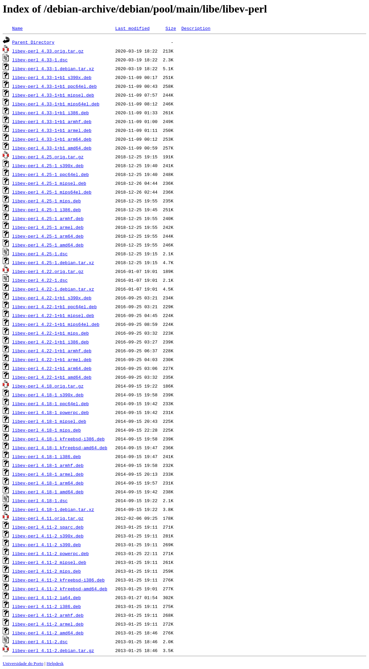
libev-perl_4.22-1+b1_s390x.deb (51, 298)
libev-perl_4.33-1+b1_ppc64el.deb (54, 86)
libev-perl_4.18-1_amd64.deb (48, 492)
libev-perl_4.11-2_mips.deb (46, 571)
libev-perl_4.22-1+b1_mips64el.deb (55, 324)
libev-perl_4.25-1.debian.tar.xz (53, 262)
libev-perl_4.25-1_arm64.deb (48, 236)
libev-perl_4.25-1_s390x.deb (48, 165)
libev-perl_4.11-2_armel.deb (48, 624)
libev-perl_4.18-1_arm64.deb (48, 483)
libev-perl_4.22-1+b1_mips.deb (50, 333)
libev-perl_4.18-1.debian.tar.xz (53, 509)
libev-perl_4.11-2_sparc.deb (48, 527)
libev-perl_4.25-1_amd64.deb (48, 245)
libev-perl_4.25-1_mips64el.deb (51, 192)
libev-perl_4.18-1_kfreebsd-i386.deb (58, 439)
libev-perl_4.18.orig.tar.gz (48, 386)
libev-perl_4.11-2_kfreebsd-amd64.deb (59, 589)
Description (195, 28)
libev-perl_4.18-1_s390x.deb (48, 395)
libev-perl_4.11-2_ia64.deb (46, 597)
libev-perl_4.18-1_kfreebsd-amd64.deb (59, 448)
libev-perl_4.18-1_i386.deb (46, 456)
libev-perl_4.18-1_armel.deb (48, 474)
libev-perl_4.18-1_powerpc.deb (50, 412)
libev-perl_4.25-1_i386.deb (46, 209)
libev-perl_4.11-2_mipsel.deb (49, 562)
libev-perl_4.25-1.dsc (40, 254)
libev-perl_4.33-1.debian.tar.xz (53, 68)
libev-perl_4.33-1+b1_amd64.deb (51, 148)
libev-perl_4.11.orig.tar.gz (48, 518)
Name (17, 28)
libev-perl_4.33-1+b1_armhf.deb (51, 121)
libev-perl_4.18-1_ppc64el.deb (50, 403)
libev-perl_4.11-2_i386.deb (46, 606)
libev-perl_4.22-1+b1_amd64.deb (51, 377)
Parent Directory (33, 42)
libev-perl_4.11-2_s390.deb (46, 545)
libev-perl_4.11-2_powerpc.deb (50, 553)
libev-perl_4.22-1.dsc (40, 280)
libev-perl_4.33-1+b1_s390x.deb (51, 77)
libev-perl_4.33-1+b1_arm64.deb (51, 139)
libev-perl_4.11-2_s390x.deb (48, 536)
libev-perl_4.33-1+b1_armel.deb (51, 130)
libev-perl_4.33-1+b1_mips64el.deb (55, 104)
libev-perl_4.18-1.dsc (40, 500)
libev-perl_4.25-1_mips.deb (46, 201)
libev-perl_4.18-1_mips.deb (46, 430)
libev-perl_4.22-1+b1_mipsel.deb (53, 315)
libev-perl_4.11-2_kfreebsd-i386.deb (58, 580)
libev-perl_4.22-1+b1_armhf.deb (51, 351)
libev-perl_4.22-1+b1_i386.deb (50, 342)
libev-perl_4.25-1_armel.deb (48, 227)
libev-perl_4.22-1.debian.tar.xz (53, 289)
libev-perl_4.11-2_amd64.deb (48, 633)
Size (170, 28)
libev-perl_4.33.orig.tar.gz (48, 51)
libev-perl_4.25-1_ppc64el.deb (50, 174)
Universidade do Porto (23, 663)
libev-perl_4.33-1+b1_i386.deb (50, 113)
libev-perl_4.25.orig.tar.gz (48, 157)
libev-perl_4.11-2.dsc (40, 641)
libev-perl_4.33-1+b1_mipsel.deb (53, 95)
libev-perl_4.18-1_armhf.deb (48, 465)
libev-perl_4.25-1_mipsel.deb (49, 183)
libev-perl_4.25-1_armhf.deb (48, 218)
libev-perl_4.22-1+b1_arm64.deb (51, 368)
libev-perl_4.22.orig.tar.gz (48, 271)
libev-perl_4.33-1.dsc (40, 60)
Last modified (132, 28)
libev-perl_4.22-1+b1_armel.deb (51, 359)
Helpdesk (54, 663)
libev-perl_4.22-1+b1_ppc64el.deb (54, 306)
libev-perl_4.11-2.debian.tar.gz (53, 650)
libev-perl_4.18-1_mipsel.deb (49, 421)
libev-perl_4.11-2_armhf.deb (48, 615)
